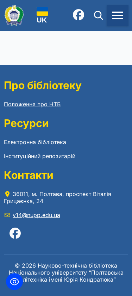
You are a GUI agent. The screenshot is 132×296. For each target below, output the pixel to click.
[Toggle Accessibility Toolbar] (14, 282)
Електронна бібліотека (35, 142)
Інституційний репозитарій (39, 156)
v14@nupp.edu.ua (36, 214)
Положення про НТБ (32, 104)
